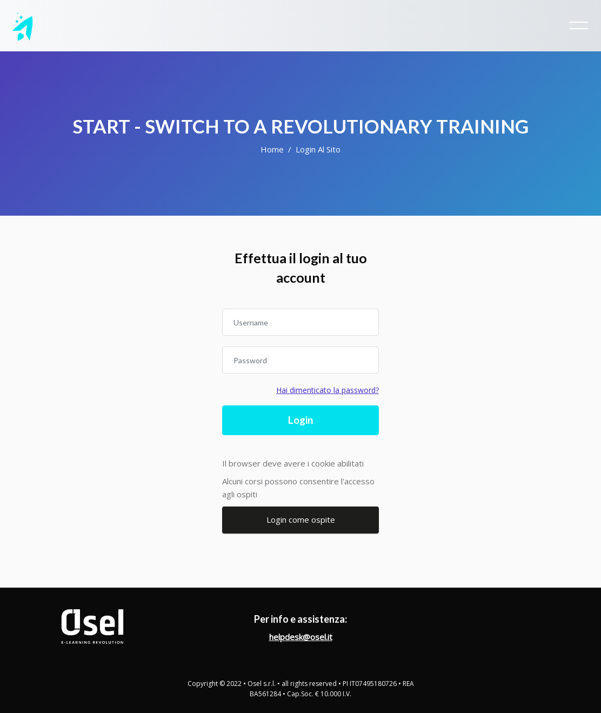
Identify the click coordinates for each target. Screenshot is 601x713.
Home (272, 149)
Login (300, 420)
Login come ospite (300, 519)
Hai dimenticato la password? (327, 390)
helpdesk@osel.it (300, 636)
